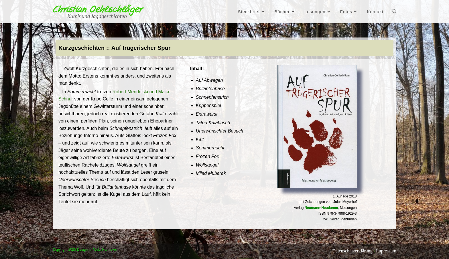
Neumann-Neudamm (321, 208)
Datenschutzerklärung (352, 250)
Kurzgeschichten (81, 48)
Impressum (386, 250)
